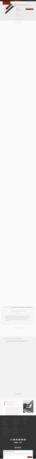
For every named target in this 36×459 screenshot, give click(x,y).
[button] (30, 0)
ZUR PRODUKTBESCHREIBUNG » (29, 13)
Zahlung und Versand (16, 421)
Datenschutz (4, 425)
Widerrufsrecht (15, 424)
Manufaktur (4, 421)
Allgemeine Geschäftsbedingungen (16, 423)
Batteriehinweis (15, 425)
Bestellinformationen (16, 420)
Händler (25, 423)
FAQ (24, 422)
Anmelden (15, 433)
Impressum (4, 423)
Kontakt (25, 420)
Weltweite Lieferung (23, 0)
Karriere (4, 422)
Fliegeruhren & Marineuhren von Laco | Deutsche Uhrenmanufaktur (6, 3)
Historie (4, 420)
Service (25, 421)
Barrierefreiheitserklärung (6, 424)
